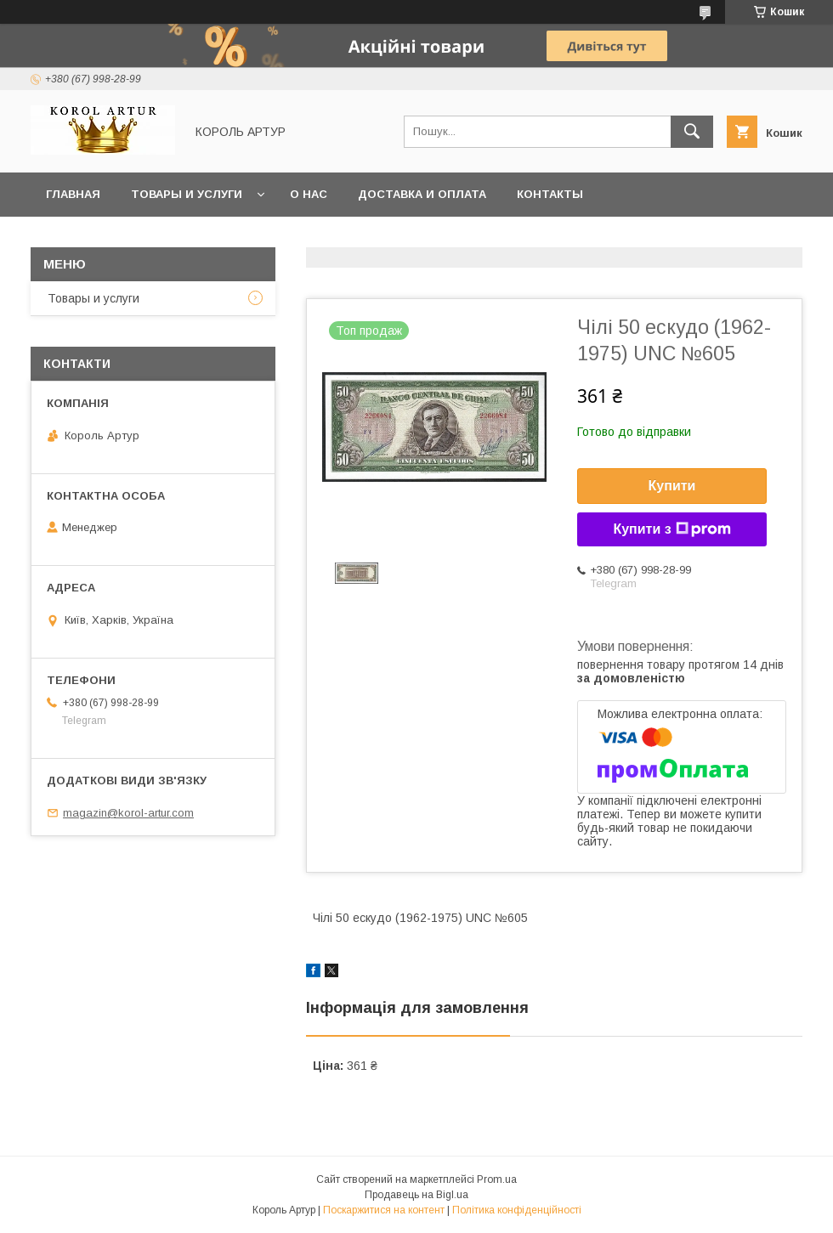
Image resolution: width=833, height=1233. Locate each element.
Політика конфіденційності (516, 1210)
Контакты (550, 194)
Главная (73, 194)
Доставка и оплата (422, 194)
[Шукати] (692, 132)
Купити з (671, 529)
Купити (672, 485)
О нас (308, 194)
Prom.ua (497, 1179)
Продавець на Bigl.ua (416, 1195)
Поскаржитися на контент (384, 1210)
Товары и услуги (186, 194)
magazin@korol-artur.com (128, 812)
